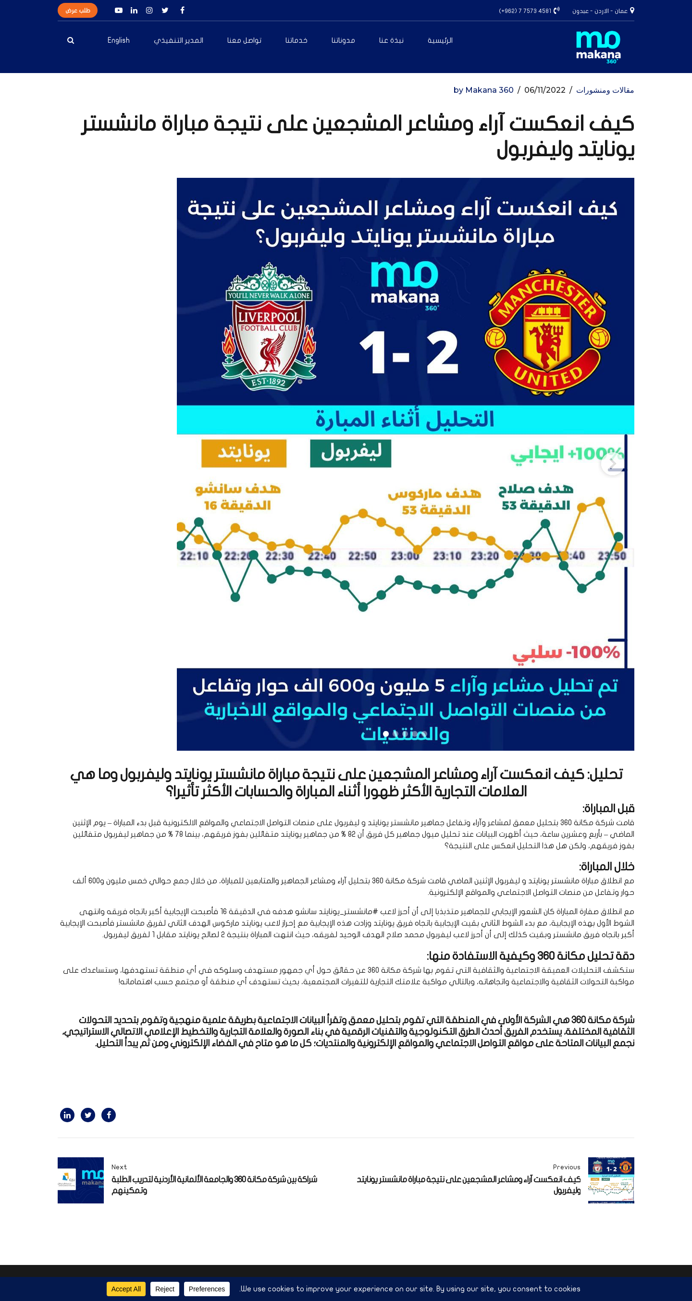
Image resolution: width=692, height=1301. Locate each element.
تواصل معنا (244, 40)
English (119, 40)
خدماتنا (296, 40)
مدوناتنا (343, 40)
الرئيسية (440, 40)
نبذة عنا (391, 40)
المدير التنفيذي (178, 40)
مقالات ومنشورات (605, 90)
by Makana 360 (484, 90)
